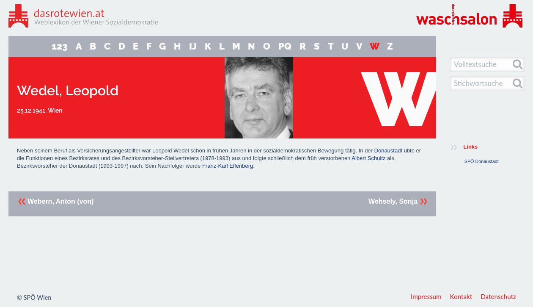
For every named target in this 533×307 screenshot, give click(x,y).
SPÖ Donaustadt (481, 161)
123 (60, 46)
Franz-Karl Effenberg (227, 166)
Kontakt (461, 296)
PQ (284, 46)
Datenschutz (498, 296)
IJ (193, 46)
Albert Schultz (368, 158)
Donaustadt (388, 150)
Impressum (426, 296)
